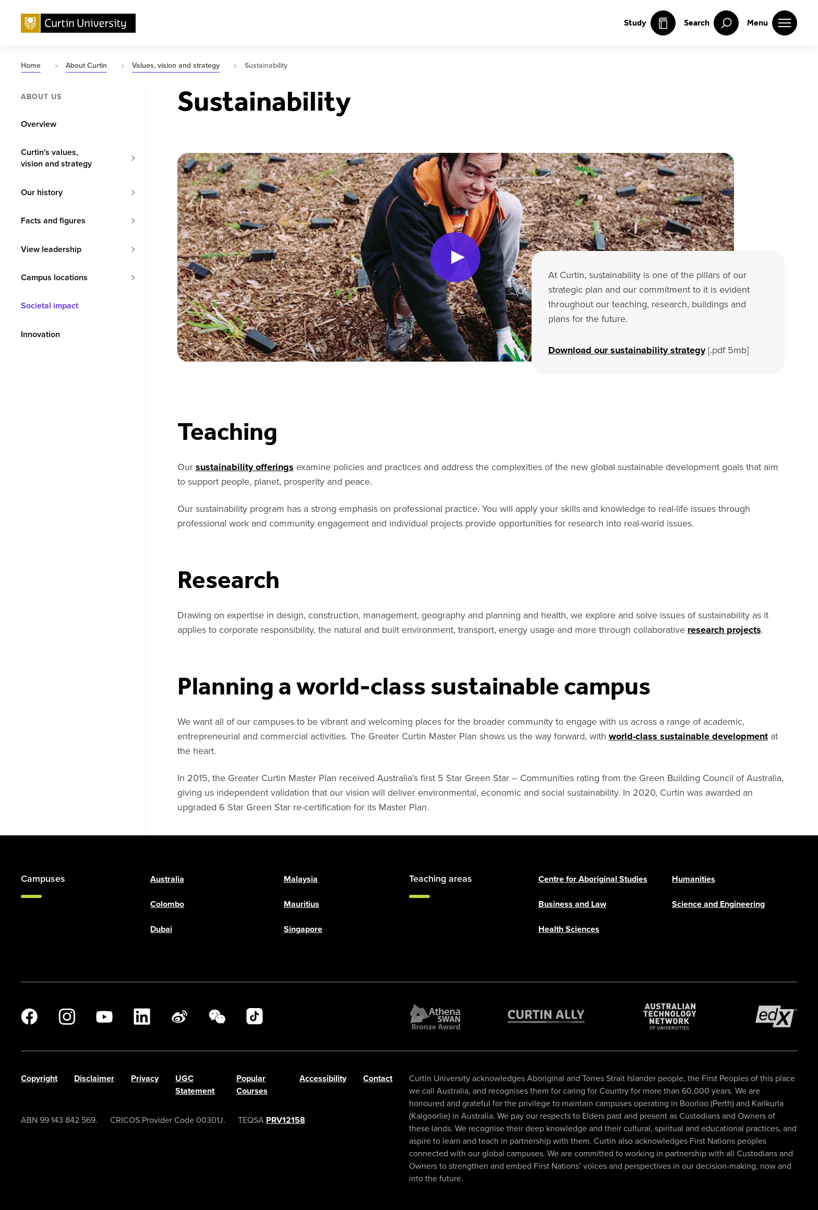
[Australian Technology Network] (670, 1016)
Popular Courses (252, 1084)
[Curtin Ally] (546, 1016)
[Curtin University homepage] (78, 23)
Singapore (303, 929)
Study (650, 22)
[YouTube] (104, 1016)
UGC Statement (194, 1084)
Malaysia (301, 879)
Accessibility (322, 1078)
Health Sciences (568, 929)
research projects (724, 630)
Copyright (39, 1078)
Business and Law (572, 904)
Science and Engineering (718, 904)
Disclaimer (94, 1078)
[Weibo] (179, 1016)
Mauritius (301, 904)
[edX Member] (776, 1016)
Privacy (145, 1078)
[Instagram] (66, 1016)
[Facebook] (29, 1016)
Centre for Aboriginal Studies (592, 879)
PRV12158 (285, 1120)
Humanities (693, 879)
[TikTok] (254, 1016)
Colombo (167, 904)
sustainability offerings (245, 467)
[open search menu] (711, 22)
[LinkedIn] (142, 1016)
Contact (377, 1078)
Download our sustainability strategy (626, 350)
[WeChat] (217, 1016)
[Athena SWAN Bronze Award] (435, 1016)
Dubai (161, 929)
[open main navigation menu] (772, 22)
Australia (167, 879)
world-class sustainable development (688, 736)
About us (41, 97)
